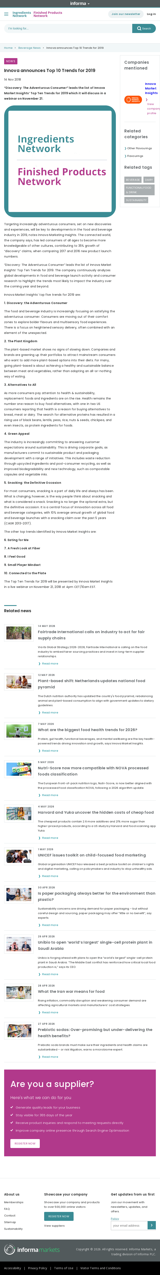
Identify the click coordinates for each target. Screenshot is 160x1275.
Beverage (133, 180)
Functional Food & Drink (139, 190)
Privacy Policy (37, 1268)
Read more (50, 664)
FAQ (7, 1209)
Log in (151, 14)
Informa (80, 3)
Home (8, 48)
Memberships (13, 1202)
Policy (115, 1219)
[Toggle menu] (6, 14)
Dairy (149, 180)
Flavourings (135, 156)
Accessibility (12, 1268)
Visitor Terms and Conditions (100, 1268)
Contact (9, 1216)
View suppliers (54, 1226)
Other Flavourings (139, 148)
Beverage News (29, 48)
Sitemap (10, 1222)
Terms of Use (63, 1268)
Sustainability (136, 200)
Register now (25, 1144)
